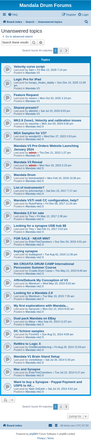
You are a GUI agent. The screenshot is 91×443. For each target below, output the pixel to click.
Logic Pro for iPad (27, 79)
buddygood (35, 254)
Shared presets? (26, 107)
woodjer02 (35, 136)
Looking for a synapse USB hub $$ (40, 225)
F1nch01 (34, 334)
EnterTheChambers (40, 241)
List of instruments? (29, 187)
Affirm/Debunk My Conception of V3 (41, 280)
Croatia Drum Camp (40, 270)
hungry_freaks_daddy (41, 82)
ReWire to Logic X (27, 344)
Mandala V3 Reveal (28, 162)
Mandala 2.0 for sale (29, 213)
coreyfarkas (35, 359)
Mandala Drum (25, 175)
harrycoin (34, 308)
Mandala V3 (33, 72)
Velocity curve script (29, 66)
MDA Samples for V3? (30, 133)
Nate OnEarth (37, 388)
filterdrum (34, 283)
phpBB (33, 434)
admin (32, 152)
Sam (31, 69)
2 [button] (61, 50)
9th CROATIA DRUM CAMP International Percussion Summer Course (44, 265)
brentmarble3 (36, 178)
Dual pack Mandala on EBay (35, 318)
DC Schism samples (29, 331)
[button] (66, 51)
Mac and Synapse (27, 369)
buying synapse (26, 251)
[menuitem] (13, 15)
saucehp (34, 123)
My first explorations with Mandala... (41, 305)
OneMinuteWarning (40, 347)
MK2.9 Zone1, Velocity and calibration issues (47, 120)
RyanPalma (35, 203)
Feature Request (26, 95)
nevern (33, 98)
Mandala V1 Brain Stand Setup (37, 356)
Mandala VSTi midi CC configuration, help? (46, 200)
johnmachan (36, 190)
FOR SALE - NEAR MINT (32, 238)
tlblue (32, 321)
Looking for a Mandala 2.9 (33, 293)
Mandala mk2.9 (35, 126)
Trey (31, 216)
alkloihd (33, 110)
